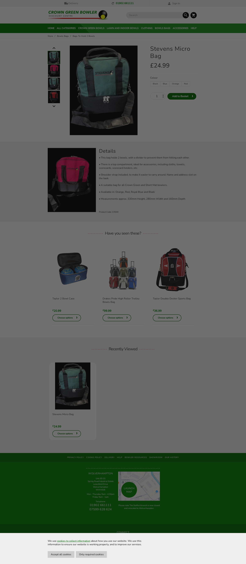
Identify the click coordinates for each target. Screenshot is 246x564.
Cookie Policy (94, 457)
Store (50, 36)
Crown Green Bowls (91, 28)
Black (155, 83)
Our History (172, 457)
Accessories (180, 28)
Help (193, 28)
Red (186, 83)
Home (51, 28)
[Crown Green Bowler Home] (78, 15)
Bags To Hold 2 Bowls (84, 36)
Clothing (146, 28)
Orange (175, 83)
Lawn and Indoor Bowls (123, 28)
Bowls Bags (162, 28)
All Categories (66, 28)
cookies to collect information (73, 541)
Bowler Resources (136, 457)
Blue (165, 83)
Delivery (71, 3)
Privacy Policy (75, 457)
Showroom (155, 457)
